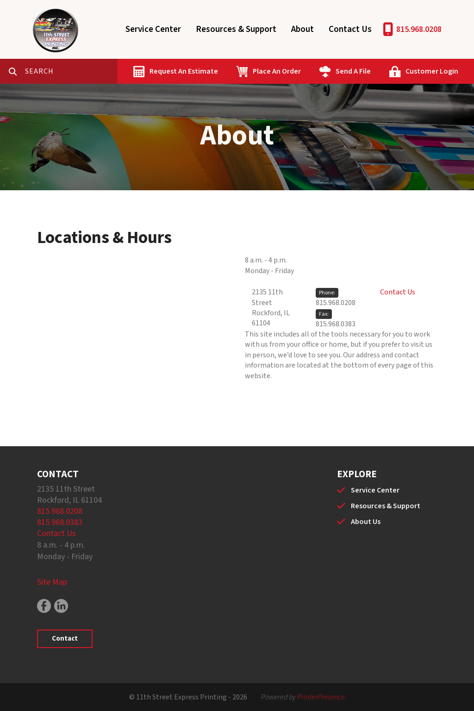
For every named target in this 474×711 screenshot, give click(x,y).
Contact (65, 638)
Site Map (52, 582)
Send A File (353, 71)
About (302, 29)
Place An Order (277, 71)
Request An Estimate (184, 71)
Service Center (153, 29)
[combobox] (71, 71)
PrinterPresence (321, 697)
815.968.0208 (419, 29)
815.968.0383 (336, 324)
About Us (365, 522)
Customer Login (431, 71)
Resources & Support (236, 29)
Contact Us (350, 29)
